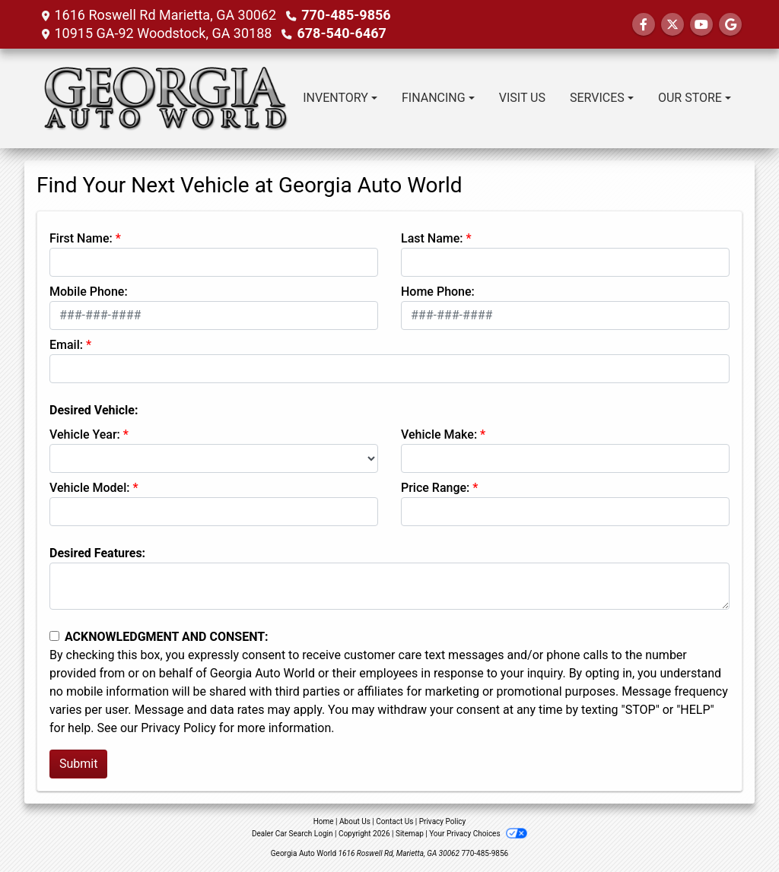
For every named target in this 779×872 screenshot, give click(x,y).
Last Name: (432, 238)
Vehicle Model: (89, 487)
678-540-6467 (341, 33)
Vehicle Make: (439, 434)
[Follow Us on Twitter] (672, 24)
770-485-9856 (345, 15)
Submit (78, 763)
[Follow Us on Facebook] (643, 24)
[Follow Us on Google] (730, 24)
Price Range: (435, 487)
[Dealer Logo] (163, 98)
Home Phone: (438, 291)
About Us (354, 821)
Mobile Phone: (88, 291)
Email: (66, 345)
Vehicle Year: (84, 434)
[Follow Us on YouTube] (701, 24)
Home (323, 821)
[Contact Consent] (54, 636)
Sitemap (410, 833)
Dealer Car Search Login (292, 833)
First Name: (81, 238)
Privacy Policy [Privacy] (442, 821)
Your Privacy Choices (478, 833)
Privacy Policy (178, 728)
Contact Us (394, 821)
